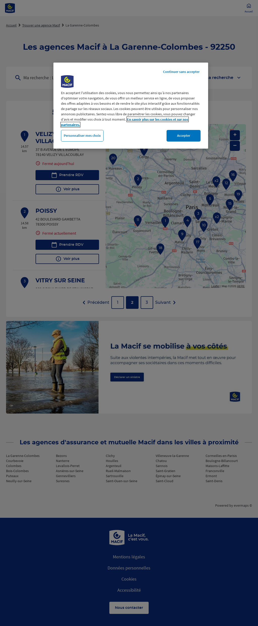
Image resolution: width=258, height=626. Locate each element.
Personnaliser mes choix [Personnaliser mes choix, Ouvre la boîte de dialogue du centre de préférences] (82, 135)
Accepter (183, 135)
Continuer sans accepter (181, 71)
